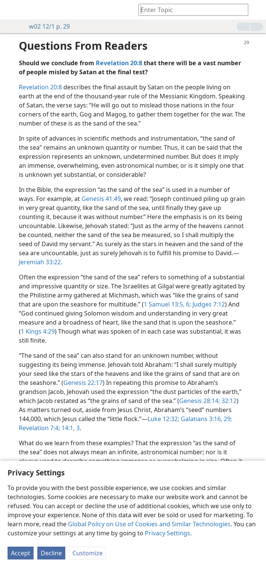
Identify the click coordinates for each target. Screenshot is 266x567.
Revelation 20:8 (40, 87)
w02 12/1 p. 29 (46, 26)
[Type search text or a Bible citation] (190, 9)
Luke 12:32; (163, 419)
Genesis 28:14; (199, 401)
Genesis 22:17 (83, 383)
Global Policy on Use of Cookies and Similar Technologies (149, 524)
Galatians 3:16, (200, 419)
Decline (51, 553)
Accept (20, 553)
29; (227, 419)
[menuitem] (11, 10)
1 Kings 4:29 (38, 331)
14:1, (67, 428)
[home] (11, 10)
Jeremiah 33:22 (40, 262)
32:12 (228, 401)
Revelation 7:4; (39, 428)
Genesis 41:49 (101, 199)
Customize (87, 553)
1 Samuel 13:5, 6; (167, 304)
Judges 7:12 (208, 304)
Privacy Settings (167, 533)
